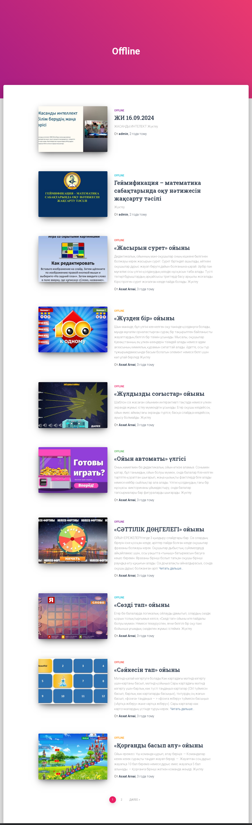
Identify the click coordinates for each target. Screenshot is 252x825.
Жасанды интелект (155, 814)
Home (69, 814)
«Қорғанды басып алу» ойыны (158, 728)
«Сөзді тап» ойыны (142, 592)
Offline (119, 110)
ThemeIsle (224, 815)
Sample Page (124, 814)
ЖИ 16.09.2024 (134, 117)
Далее (133, 778)
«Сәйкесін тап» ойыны (147, 653)
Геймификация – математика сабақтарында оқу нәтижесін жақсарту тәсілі (157, 186)
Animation (31, 814)
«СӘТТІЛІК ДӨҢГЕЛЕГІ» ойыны (159, 516)
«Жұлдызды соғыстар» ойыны (159, 385)
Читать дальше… (171, 556)
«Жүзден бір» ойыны (144, 310)
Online (102, 814)
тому (138, 134)
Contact (52, 814)
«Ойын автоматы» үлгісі (150, 446)
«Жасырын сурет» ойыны (152, 239)
